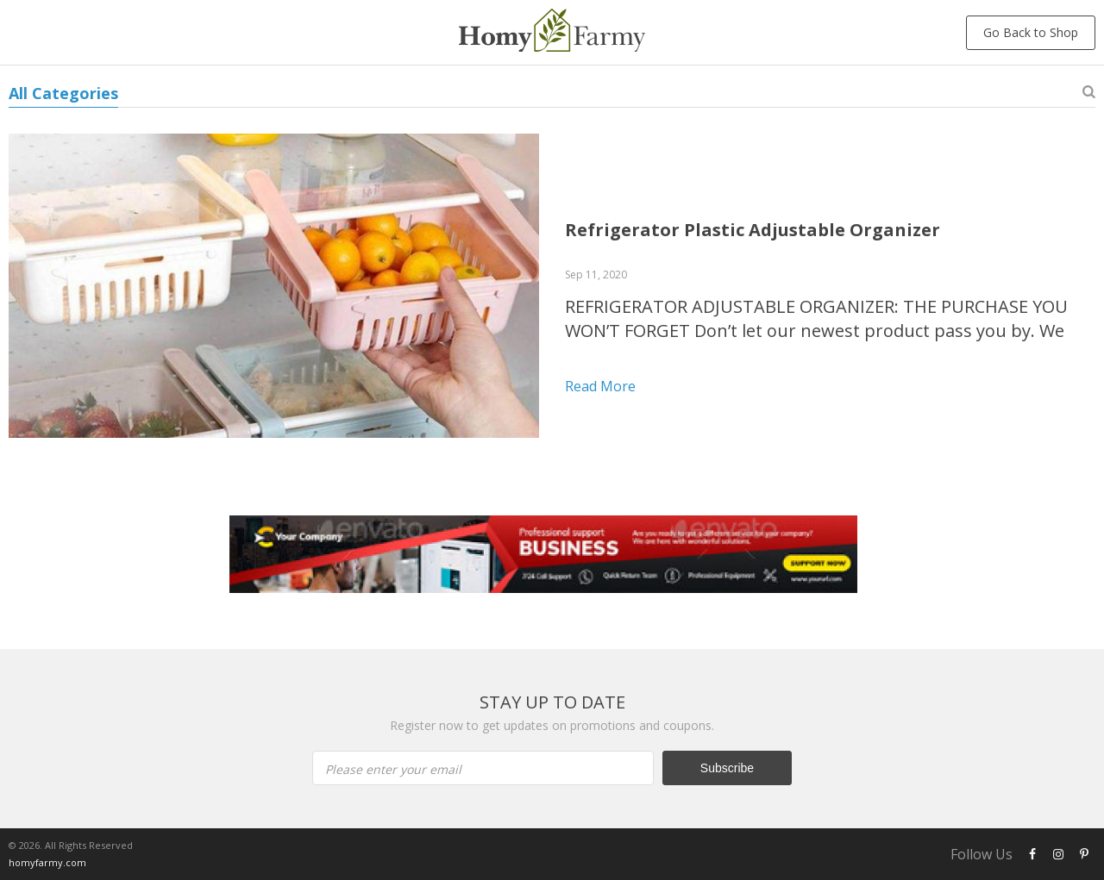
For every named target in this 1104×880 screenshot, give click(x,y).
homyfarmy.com (47, 862)
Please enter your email (393, 769)
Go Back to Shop (1030, 32)
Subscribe (727, 768)
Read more (600, 386)
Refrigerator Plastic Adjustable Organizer (752, 229)
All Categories (63, 93)
